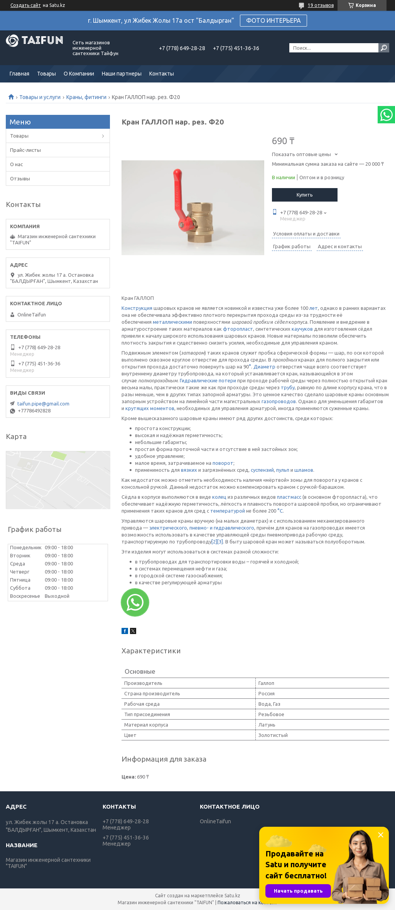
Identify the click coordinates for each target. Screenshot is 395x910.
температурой (227, 510)
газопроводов (279, 401)
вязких (189, 470)
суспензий (262, 470)
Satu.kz (232, 895)
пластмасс (289, 497)
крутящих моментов (149, 408)
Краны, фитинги (86, 97)
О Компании (79, 74)
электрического (168, 527)
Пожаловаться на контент (247, 902)
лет (313, 308)
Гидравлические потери (208, 380)
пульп (282, 470)
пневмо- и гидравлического (221, 527)
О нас (16, 164)
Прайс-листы (25, 150)
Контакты (161, 74)
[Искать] (383, 47)
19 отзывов (321, 5)
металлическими (172, 322)
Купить (305, 194)
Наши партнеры (122, 74)
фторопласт (238, 328)
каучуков (302, 328)
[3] (220, 541)
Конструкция (137, 308)
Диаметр (264, 366)
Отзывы (20, 178)
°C (280, 510)
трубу (288, 387)
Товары (46, 74)
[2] (214, 541)
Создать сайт (25, 5)
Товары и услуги (40, 97)
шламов (303, 470)
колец (219, 497)
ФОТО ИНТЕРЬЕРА (273, 20)
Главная (19, 74)
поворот (223, 463)
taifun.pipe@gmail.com (43, 403)
